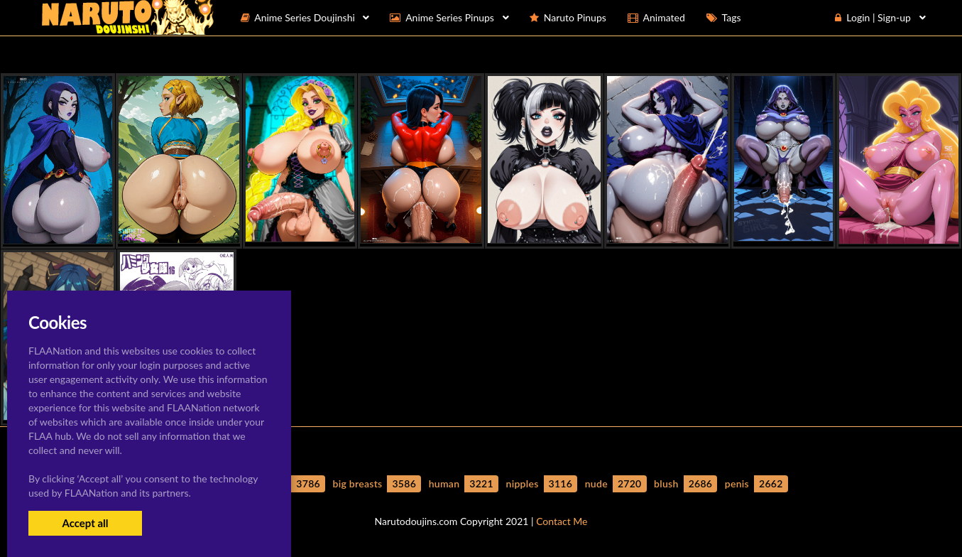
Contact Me (561, 521)
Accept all (85, 523)
